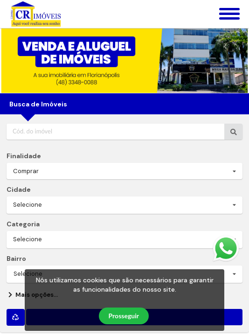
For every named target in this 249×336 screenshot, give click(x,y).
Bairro (16, 258)
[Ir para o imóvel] (233, 132)
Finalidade (24, 156)
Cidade (19, 189)
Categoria (23, 224)
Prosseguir (124, 316)
